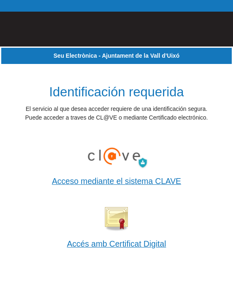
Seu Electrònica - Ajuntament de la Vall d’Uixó (116, 55)
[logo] (35, 29)
